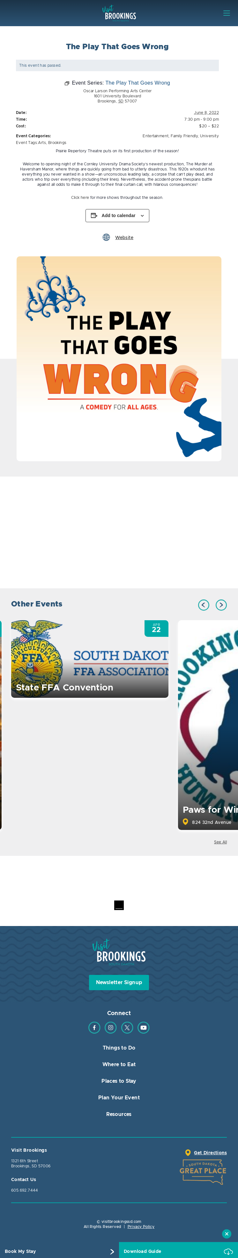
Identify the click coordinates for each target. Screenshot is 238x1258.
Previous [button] (203, 605)
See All (220, 842)
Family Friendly (184, 136)
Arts (42, 143)
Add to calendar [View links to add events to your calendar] (119, 215)
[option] (119, 358)
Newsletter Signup (119, 982)
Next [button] (221, 605)
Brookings (57, 143)
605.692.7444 (24, 1190)
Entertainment (155, 136)
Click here (80, 198)
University (209, 136)
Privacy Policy (141, 1227)
